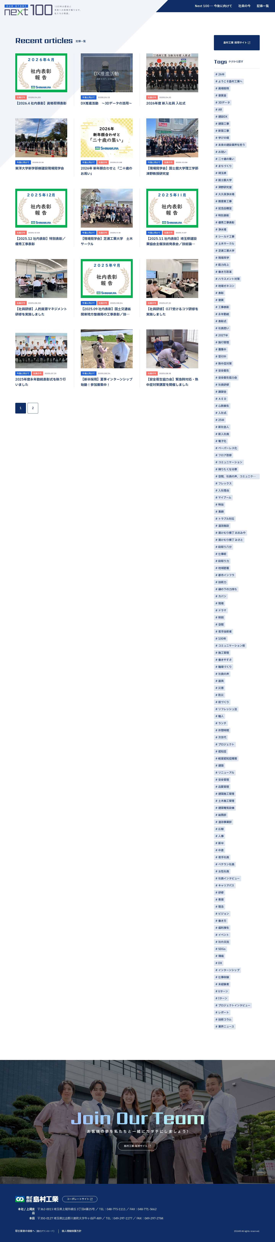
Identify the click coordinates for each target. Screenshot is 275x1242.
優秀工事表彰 (226, 223)
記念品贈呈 (225, 208)
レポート (223, 1013)
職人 (221, 716)
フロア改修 (225, 455)
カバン (222, 596)
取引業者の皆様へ (35, 1231)
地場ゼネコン (226, 286)
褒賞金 (222, 96)
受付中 (222, 357)
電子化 (222, 441)
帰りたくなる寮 (227, 469)
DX (220, 963)
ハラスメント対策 (229, 279)
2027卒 (223, 335)
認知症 (222, 752)
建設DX (222, 117)
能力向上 (223, 265)
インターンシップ (228, 970)
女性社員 (223, 871)
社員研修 (223, 385)
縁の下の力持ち (227, 589)
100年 (222, 639)
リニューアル (226, 773)
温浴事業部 (225, 822)
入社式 (222, 413)
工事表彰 (223, 307)
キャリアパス (226, 886)
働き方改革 (225, 272)
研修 (221, 893)
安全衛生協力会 (227, 378)
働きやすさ (225, 660)
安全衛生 (223, 371)
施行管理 (223, 342)
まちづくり (225, 166)
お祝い (222, 152)
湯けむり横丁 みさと (230, 540)
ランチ (222, 723)
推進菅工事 (225, 201)
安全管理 (223, 780)
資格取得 (223, 89)
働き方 (222, 921)
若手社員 (223, 857)
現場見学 (223, 258)
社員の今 (244, 6)
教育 (221, 900)
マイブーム (224, 498)
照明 (221, 618)
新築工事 (223, 131)
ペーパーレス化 (227, 448)
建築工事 (223, 124)
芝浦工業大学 (226, 251)
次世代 (222, 737)
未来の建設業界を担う (231, 145)
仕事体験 (223, 977)
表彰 (221, 293)
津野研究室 (225, 187)
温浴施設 (223, 526)
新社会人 (223, 427)
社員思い (223, 328)
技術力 (222, 582)
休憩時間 (223, 730)
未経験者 (223, 984)
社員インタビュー (229, 879)
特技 (221, 505)
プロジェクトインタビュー (234, 1006)
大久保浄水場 (226, 194)
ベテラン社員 (226, 864)
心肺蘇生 (223, 406)
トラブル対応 (226, 519)
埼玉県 (222, 173)
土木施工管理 (226, 801)
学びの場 (223, 138)
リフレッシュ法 (227, 709)
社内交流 (223, 942)
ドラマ (222, 611)
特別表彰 (223, 216)
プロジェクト (226, 745)
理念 (221, 907)
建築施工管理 (226, 794)
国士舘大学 (225, 180)
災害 (221, 688)
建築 (221, 766)
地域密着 (223, 568)
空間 (221, 625)
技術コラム (224, 1020)
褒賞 (221, 300)
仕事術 (222, 554)
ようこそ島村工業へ (230, 81)
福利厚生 (223, 928)
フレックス (225, 484)
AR (220, 110)
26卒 (221, 74)
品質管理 (223, 787)
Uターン (223, 991)
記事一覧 (263, 6)
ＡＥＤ (222, 399)
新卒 (221, 843)
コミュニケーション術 (231, 646)
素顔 (221, 512)
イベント (223, 935)
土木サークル (226, 244)
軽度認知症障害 (227, 759)
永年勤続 (223, 314)
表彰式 (222, 321)
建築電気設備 (226, 808)
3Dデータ (224, 103)
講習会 (222, 392)
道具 (221, 681)
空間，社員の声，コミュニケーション (239, 476)
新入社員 (223, 434)
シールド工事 (226, 237)
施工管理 (223, 653)
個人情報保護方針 (71, 1231)
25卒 (221, 420)
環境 (221, 956)
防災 (221, 695)
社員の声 (223, 674)
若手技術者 (225, 632)
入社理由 (223, 491)
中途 (221, 850)
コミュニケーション (230, 462)
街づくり (223, 702)
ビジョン (223, 914)
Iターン (222, 998)
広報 (221, 829)
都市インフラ (226, 575)
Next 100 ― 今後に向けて (213, 6)
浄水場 (222, 230)
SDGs (222, 949)
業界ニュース (226, 1027)
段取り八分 (225, 547)
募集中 (222, 350)
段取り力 (223, 561)
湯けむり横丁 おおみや (232, 533)
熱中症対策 (225, 364)
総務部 (222, 815)
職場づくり (225, 667)
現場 (221, 603)
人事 (221, 836)
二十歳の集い (226, 159)
